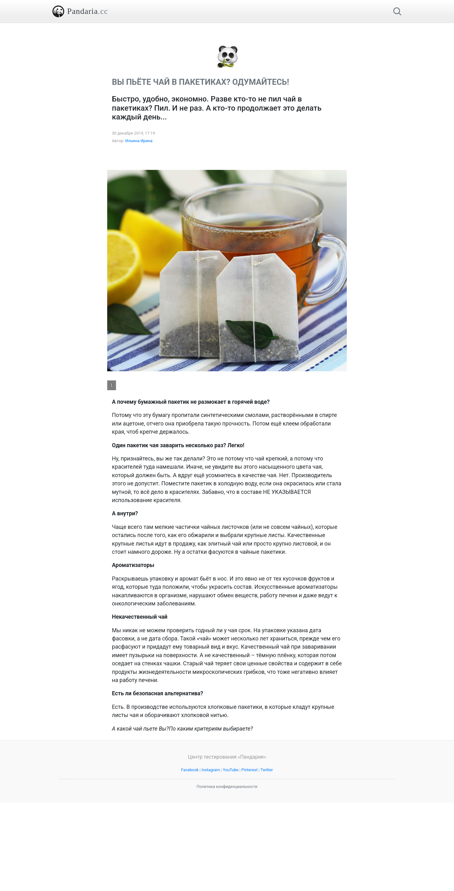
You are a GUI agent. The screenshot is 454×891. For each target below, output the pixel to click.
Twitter (266, 858)
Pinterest (250, 858)
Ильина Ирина (139, 229)
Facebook (190, 858)
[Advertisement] (227, 67)
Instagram (210, 858)
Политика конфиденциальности (227, 874)
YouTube (231, 858)
